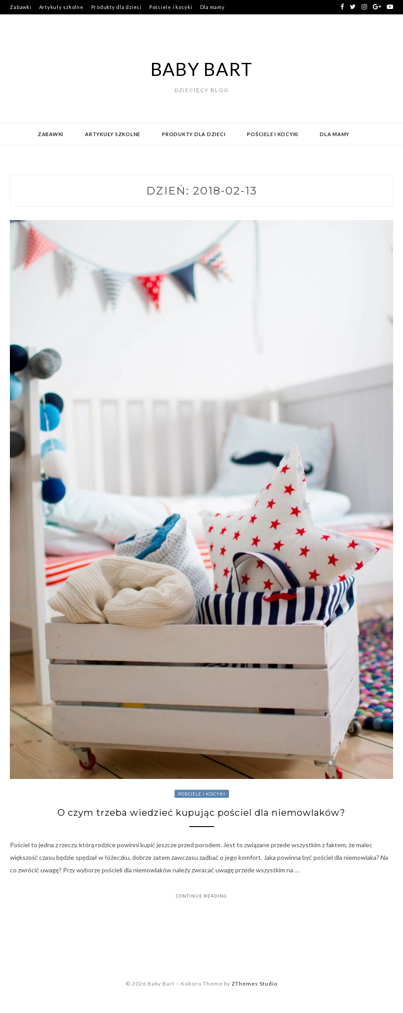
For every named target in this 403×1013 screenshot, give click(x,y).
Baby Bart (202, 69)
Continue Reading (201, 895)
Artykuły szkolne (61, 7)
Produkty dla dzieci (116, 7)
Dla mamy (212, 7)
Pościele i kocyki (171, 7)
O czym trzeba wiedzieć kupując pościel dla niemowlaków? (201, 812)
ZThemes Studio (255, 983)
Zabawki (20, 7)
